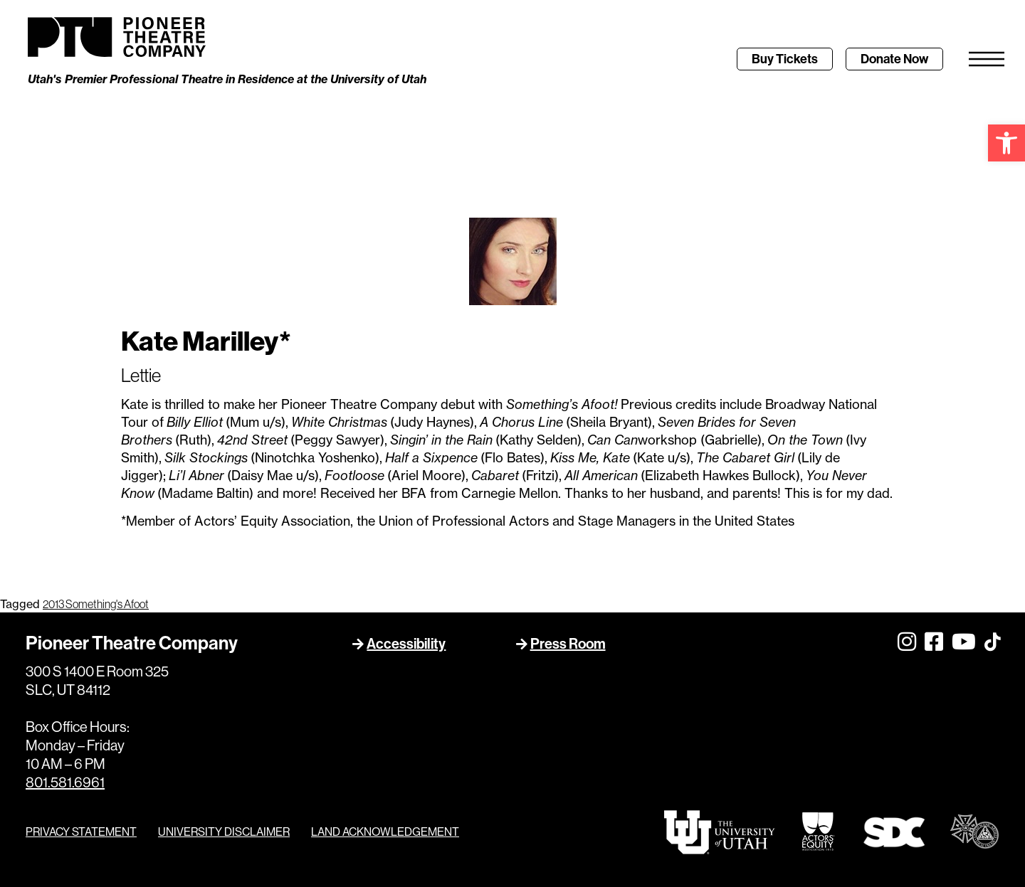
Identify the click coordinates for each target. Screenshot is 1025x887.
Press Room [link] (568, 643)
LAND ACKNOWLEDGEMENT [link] (385, 831)
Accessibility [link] (406, 643)
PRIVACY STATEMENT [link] (81, 831)
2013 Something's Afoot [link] (96, 603)
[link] (1006, 142)
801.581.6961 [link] (65, 782)
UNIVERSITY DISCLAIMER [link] (224, 831)
